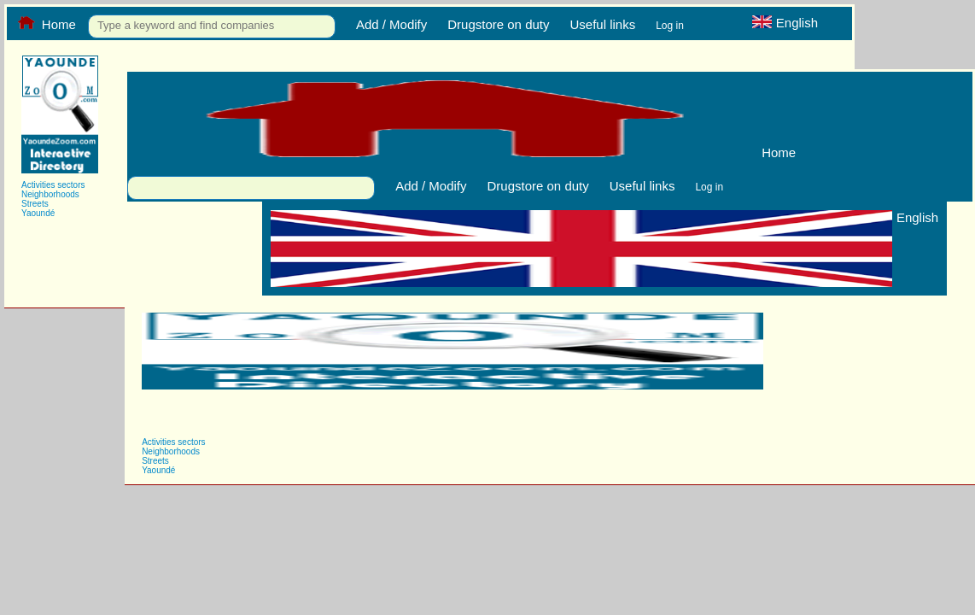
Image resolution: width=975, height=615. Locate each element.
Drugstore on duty (498, 24)
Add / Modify (391, 24)
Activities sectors (53, 185)
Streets (35, 203)
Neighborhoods (50, 194)
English (785, 22)
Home (45, 24)
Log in (670, 26)
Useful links (602, 24)
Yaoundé (38, 213)
